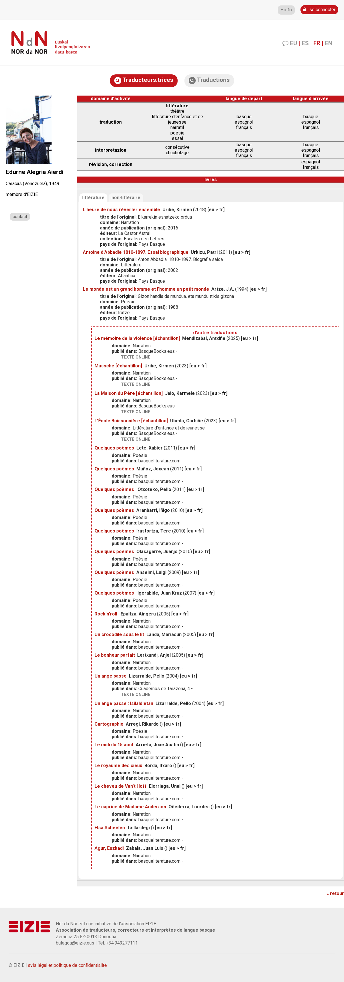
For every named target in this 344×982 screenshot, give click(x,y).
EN (328, 43)
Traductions (209, 80)
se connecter (319, 9)
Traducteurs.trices (143, 80)
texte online (135, 357)
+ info (286, 9)
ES (305, 43)
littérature (93, 197)
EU (293, 43)
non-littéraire (125, 197)
